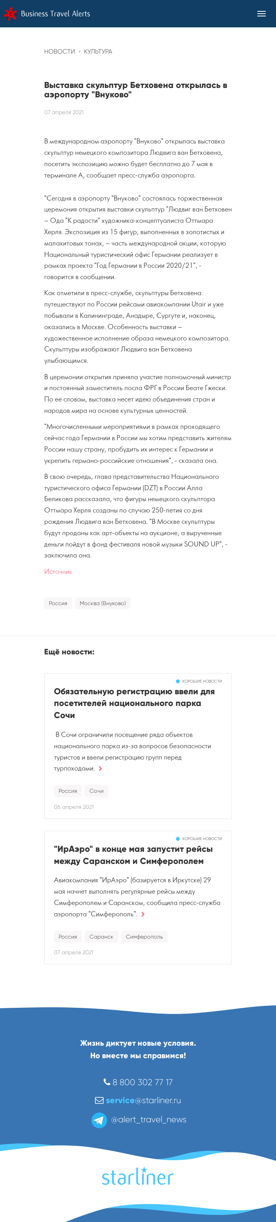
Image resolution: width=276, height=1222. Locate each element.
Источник (58, 571)
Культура (98, 51)
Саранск (101, 937)
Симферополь (144, 937)
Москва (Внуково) (103, 603)
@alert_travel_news (138, 1119)
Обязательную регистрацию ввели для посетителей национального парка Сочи (134, 703)
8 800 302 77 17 (138, 1082)
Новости (59, 51)
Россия (58, 603)
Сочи (97, 791)
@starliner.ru (138, 1100)
